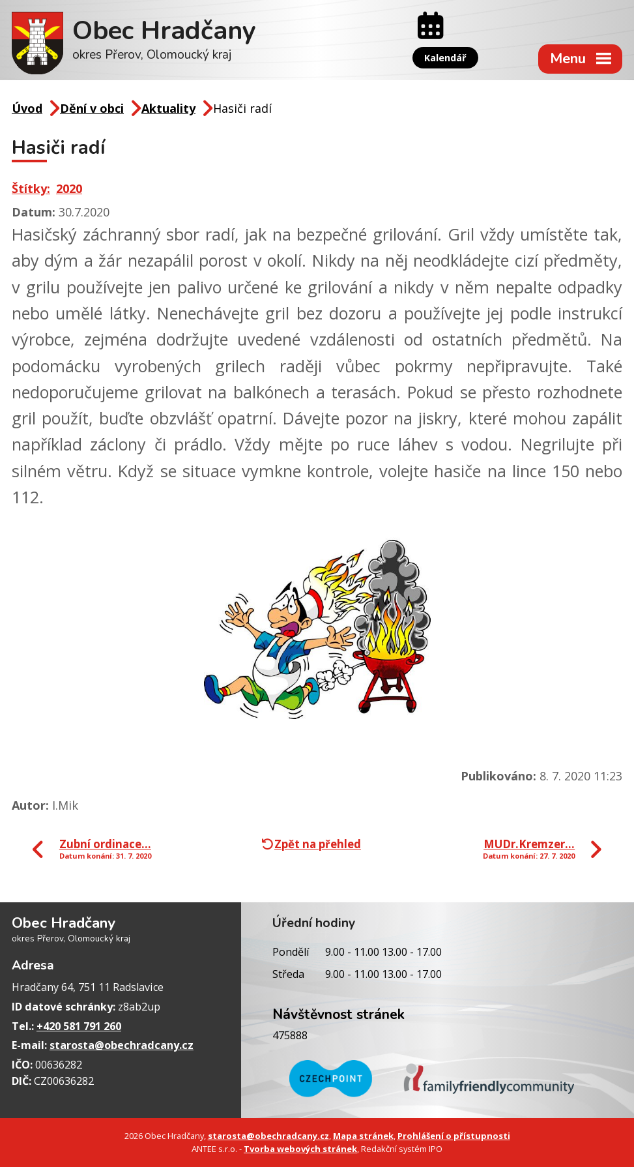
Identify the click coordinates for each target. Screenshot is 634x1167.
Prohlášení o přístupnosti (453, 1136)
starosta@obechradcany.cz (122, 1045)
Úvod (27, 108)
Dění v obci (92, 108)
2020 (69, 188)
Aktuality (168, 108)
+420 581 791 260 (78, 1026)
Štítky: (31, 188)
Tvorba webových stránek (300, 1149)
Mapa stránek (363, 1136)
